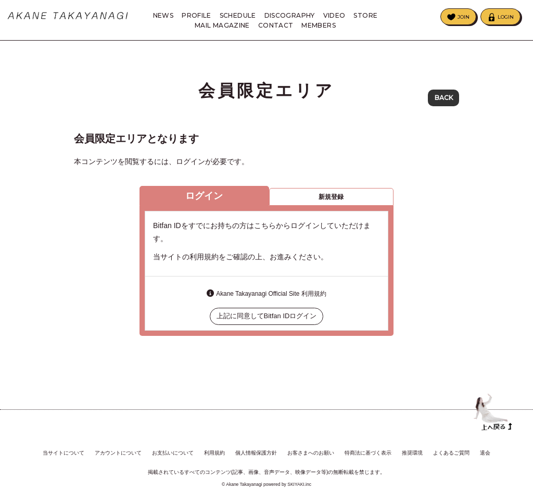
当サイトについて (63, 451)
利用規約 (214, 451)
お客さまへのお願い (310, 451)
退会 (485, 451)
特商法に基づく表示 (368, 451)
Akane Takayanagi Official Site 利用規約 (271, 298)
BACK (444, 99)
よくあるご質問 (451, 451)
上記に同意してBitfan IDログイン (267, 320)
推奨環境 (412, 451)
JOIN (463, 17)
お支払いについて (173, 451)
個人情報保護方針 (256, 451)
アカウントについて (118, 451)
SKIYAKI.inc (299, 482)
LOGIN (506, 17)
